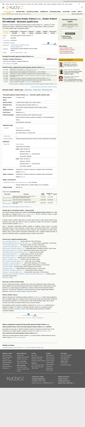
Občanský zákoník (50, 364)
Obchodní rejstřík (10, 14)
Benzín (38, 366)
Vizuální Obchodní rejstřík (66, 48)
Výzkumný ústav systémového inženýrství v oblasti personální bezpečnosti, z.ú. (23, 274)
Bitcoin (36, 4)
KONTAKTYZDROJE (31, 32)
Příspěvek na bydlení (6, 360)
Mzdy (23, 363)
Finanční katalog (49, 362)
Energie (49, 4)
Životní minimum (6, 364)
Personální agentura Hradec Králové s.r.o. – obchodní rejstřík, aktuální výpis (22, 347)
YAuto (72, 1)
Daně (47, 370)
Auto (62, 355)
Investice (34, 353)
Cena (65, 355)
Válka (66, 4)
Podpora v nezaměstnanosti (23, 369)
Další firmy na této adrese (18, 337)
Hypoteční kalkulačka (7, 366)
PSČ (54, 357)
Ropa (33, 366)
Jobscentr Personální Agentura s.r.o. (12, 246)
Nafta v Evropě (35, 368)
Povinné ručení (5, 368)
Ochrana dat (35, 376)
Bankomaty (23, 353)
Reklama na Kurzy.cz (63, 376)
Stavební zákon (49, 368)
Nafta (42, 366)
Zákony (59, 4)
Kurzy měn (22, 4)
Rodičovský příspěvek (7, 362)
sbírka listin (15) (47, 90)
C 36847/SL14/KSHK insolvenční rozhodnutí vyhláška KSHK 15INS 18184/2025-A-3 (33, 76)
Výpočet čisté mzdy (6, 355)
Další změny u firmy (45, 331)
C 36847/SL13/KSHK (7, 202)
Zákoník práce (49, 366)
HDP (38, 359)
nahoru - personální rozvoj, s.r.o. (11, 259)
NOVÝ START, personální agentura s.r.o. (13, 261)
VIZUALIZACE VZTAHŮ (52, 32)
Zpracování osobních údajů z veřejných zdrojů (22, 291)
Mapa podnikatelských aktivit (67, 53)
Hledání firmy (20, 11)
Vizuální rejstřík (8, 11)
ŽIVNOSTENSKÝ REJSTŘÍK (14, 32)
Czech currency (64, 363)
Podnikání (48, 353)
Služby (73, 11)
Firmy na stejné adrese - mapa (19, 52)
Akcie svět (17, 4)
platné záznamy (66, 36)
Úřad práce (19, 363)
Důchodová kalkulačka (7, 357)
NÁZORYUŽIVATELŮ (38, 32)
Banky (18, 353)
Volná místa (23, 361)
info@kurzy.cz (37, 297)
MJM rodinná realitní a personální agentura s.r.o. (15, 252)
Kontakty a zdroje (20, 308)
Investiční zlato (37, 364)
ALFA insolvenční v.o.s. (22, 182)
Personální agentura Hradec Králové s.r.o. (23, 14)
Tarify (45, 4)
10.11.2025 (5, 72)
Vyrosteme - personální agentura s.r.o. (12, 272)
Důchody (19, 370)
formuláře (51, 370)
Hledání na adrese (32, 11)
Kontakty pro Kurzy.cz (64, 380)
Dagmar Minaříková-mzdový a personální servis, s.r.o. (16, 243)
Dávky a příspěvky (21, 365)
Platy (26, 363)
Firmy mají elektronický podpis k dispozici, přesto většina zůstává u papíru (73, 73)
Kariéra (64, 1)
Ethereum (43, 360)
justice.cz (48, 73)
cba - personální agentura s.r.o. (10, 241)
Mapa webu (66, 359)
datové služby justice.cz (28, 214)
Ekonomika (34, 359)
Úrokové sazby (20, 355)
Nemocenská (20, 367)
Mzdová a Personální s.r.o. (9, 257)
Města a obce (49, 357)
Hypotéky (41, 4)
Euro (23, 359)
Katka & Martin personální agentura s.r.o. (13, 248)
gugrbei (13, 42)
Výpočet (10, 353)
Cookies (41, 376)
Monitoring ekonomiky (65, 357)
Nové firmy (66, 11)
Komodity (28, 4)
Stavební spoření (25, 357)
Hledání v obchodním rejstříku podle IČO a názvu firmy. (70, 26)
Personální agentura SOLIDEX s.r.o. (12, 265)
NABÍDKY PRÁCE (45, 32)
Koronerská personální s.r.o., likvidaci (12, 250)
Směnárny (19, 359)
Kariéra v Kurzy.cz (63, 378)
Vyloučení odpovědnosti (38, 378)
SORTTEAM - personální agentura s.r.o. (13, 270)
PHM (36, 366)
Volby (62, 359)
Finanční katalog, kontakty (66, 51)
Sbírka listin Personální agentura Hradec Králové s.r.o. (17, 206)
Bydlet (80, 1)
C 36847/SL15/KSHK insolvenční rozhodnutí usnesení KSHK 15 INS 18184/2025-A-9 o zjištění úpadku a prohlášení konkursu (33, 69)
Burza (33, 355)
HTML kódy (69, 382)
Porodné (25, 367)
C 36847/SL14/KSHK (7, 200)
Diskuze (70, 4)
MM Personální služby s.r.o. (9, 255)
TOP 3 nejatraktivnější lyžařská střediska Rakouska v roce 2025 (73, 80)
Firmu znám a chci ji (10, 63)
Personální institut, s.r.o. (8, 268)
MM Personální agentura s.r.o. (10, 254)
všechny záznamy (66, 38)
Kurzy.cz (4, 14)
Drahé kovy (34, 363)
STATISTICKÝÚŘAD (23, 32)
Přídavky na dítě (5, 359)
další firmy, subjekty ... (8, 277)
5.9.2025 (6, 80)
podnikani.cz (41, 317)
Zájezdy (68, 1)
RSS (64, 382)
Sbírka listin (5, 191)
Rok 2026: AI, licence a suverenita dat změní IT (70, 65)
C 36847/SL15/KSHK (7, 197)
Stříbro (42, 364)
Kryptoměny (34, 360)
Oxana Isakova (28, 81)
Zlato (32, 4)
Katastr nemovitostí (50, 359)
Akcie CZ (12, 4)
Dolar (26, 359)
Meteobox (76, 1)
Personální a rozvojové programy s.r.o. (12, 263)
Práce (63, 4)
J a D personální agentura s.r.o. (10, 245)
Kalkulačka (54, 4)
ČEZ (36, 355)
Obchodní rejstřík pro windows (67, 49)
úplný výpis (28, 90)
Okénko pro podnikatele (66, 60)
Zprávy (7, 4)
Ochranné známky (55, 11)
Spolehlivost (69, 355)
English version (64, 361)
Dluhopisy (34, 357)
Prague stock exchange (66, 364)
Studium (83, 1)
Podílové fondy (39, 357)
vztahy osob (37, 90)
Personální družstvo (7, 266)
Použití (60, 382)
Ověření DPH (44, 11)
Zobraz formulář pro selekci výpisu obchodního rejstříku (44, 86)
